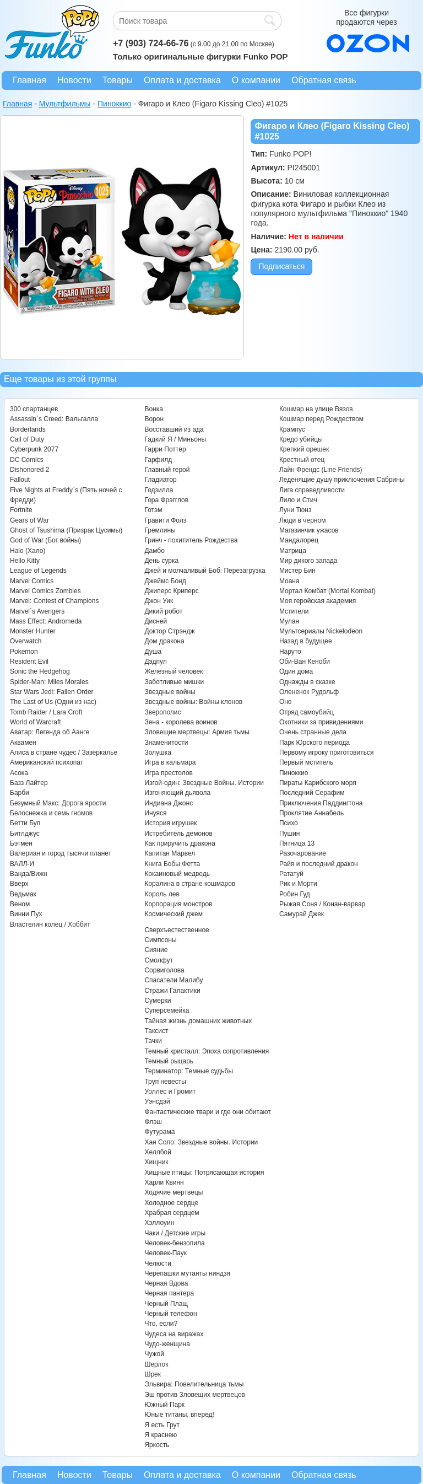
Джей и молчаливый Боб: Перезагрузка (204, 570)
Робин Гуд (294, 894)
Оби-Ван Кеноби (304, 661)
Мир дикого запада (308, 560)
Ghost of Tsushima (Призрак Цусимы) (66, 530)
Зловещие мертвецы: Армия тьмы (197, 732)
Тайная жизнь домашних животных (198, 1021)
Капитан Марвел (169, 853)
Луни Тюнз (295, 510)
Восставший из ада (173, 429)
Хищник (156, 1162)
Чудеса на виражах (173, 1334)
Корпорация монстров (178, 904)
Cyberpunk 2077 (34, 449)
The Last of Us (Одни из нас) (53, 702)
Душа (152, 651)
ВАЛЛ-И (22, 864)
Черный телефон (170, 1314)
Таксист (156, 1031)
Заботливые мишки (174, 682)
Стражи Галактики (172, 990)
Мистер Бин (297, 570)
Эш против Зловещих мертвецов (194, 1395)
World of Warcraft (35, 722)
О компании (256, 80)
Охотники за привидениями (321, 722)
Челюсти (157, 1263)
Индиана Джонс (168, 803)
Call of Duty (27, 439)
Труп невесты (165, 1081)
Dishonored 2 (29, 470)
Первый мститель (306, 762)
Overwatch (25, 641)
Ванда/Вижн (28, 874)
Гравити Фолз (165, 520)
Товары (117, 80)
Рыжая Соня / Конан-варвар (322, 904)
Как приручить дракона (179, 843)
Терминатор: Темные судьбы (188, 1071)
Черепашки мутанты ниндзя (187, 1273)
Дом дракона (164, 641)
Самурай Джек (301, 914)
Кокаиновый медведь (176, 874)
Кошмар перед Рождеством (321, 419)
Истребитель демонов (178, 833)
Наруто (290, 651)
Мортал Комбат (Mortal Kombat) (327, 591)
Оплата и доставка (182, 80)
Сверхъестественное (176, 930)
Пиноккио (293, 773)
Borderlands (28, 429)
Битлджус (25, 833)
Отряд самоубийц (306, 712)
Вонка (153, 409)
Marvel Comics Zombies (45, 591)
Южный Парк (164, 1404)
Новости (74, 80)
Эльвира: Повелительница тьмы (193, 1384)
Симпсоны (160, 940)
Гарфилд (158, 460)
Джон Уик (158, 601)
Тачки (152, 1041)
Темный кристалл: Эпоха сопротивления (206, 1051)
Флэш (152, 1122)
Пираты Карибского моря (317, 783)
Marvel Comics (31, 581)
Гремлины (159, 530)
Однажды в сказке (307, 682)
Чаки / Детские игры (174, 1233)
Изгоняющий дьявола (177, 793)
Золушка (157, 752)
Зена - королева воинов (180, 722)
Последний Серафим (312, 793)
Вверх (19, 884)
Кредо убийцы (301, 439)
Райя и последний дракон (318, 864)
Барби (19, 793)
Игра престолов (168, 773)
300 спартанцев (34, 409)
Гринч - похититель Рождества (190, 540)
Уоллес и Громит (170, 1091)
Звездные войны (169, 692)
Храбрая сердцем (171, 1213)
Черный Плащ (166, 1304)
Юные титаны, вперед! (179, 1414)
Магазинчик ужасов (309, 530)
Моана (289, 581)
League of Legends (38, 570)
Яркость (156, 1445)
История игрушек (170, 823)
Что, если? (160, 1323)
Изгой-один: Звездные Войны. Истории (203, 783)
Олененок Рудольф (309, 692)
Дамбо (154, 551)
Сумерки (157, 1000)
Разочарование (302, 853)
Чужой (154, 1354)
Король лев (161, 894)
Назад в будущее (305, 641)
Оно (285, 702)
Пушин (289, 833)
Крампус (292, 429)
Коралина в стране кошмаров (189, 884)
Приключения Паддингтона (321, 803)
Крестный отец (301, 460)
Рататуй (291, 874)
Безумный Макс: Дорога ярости (58, 803)
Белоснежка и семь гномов (51, 813)
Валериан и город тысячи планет (60, 853)
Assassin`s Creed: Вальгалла (54, 419)
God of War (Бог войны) (45, 540)
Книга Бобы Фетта (172, 864)
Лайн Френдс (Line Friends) (320, 470)
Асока (19, 773)
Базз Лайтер (29, 783)
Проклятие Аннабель (311, 813)
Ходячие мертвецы (173, 1192)
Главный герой (166, 470)
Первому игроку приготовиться (326, 752)
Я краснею (160, 1435)
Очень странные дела (312, 732)
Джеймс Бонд (165, 581)
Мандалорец (298, 540)
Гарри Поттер (165, 449)
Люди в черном (302, 520)
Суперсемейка (166, 1010)
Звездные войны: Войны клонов (193, 702)
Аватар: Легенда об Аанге (49, 732)
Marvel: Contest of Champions (54, 601)
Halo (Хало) (28, 551)
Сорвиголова (164, 970)
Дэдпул (155, 661)
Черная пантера (169, 1293)
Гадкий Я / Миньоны (175, 439)
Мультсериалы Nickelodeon (320, 631)
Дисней (155, 621)
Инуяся (155, 813)
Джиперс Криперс (171, 591)
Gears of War (29, 520)
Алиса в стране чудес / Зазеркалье (63, 752)
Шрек (152, 1374)
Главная (29, 80)
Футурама (159, 1132)
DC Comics (27, 460)
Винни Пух (26, 914)
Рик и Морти (298, 884)
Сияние (155, 950)
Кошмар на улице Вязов (316, 409)
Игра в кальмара (170, 762)
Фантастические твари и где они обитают (207, 1112)
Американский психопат (46, 762)
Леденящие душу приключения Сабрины (342, 479)
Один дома (296, 671)
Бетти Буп (25, 823)
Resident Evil (29, 661)
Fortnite (21, 510)
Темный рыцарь (168, 1061)
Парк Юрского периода (314, 742)
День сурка (161, 560)
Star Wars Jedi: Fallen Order (52, 692)
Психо (288, 823)
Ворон (154, 419)
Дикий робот (163, 611)
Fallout (20, 479)
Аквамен (23, 742)
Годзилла (158, 490)
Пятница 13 (296, 843)
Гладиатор (160, 479)
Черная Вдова (166, 1283)
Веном (20, 904)
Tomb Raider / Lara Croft (46, 712)
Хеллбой (157, 1152)
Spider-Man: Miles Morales (49, 682)
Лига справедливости (312, 490)
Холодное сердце (171, 1203)
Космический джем (173, 914)
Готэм (153, 510)
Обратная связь (323, 80)
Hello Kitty (25, 560)
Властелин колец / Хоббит (50, 924)
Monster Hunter (33, 631)
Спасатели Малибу (173, 980)
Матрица (292, 551)
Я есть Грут (162, 1425)
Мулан (289, 621)
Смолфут (158, 960)
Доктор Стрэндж (169, 631)
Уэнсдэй (157, 1101)
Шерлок (156, 1364)
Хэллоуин (159, 1223)
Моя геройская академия (317, 601)
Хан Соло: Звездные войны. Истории (201, 1142)
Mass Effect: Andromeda (46, 621)
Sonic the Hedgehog (40, 671)
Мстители (294, 611)
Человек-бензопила (174, 1243)
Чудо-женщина (166, 1344)
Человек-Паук (165, 1253)
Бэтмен (21, 843)
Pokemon (24, 651)
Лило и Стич (298, 500)
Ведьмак (23, 894)
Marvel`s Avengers (37, 611)
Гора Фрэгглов (166, 500)
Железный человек (173, 671)
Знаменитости (166, 742)
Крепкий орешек (304, 449)
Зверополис (162, 712)
